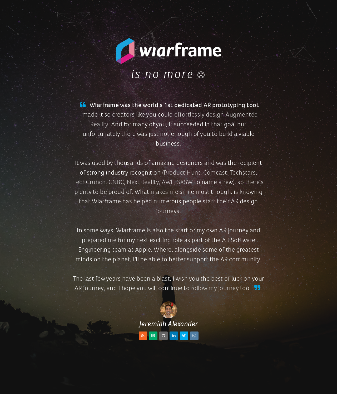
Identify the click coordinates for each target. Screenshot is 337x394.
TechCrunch (89, 182)
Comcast (215, 172)
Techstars (243, 172)
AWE (168, 182)
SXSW (185, 182)
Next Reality (143, 182)
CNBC (116, 182)
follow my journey (215, 288)
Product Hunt (182, 172)
